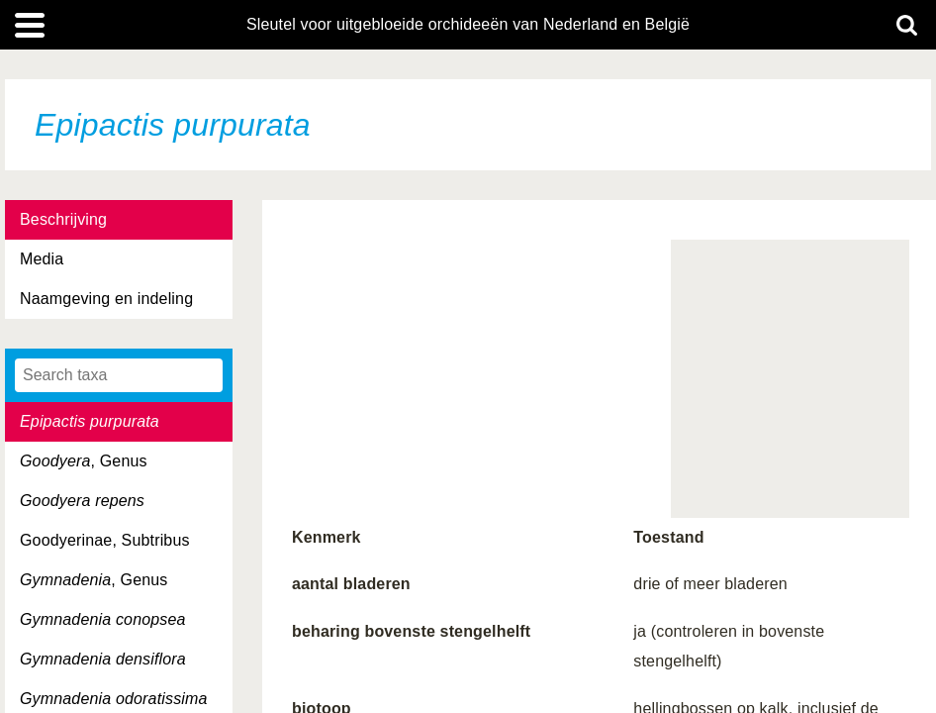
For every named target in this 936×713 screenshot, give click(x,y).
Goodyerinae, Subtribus (105, 540)
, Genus (83, 461)
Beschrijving (63, 219)
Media (41, 259)
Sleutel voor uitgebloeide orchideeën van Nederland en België (468, 25)
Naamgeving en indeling (106, 298)
